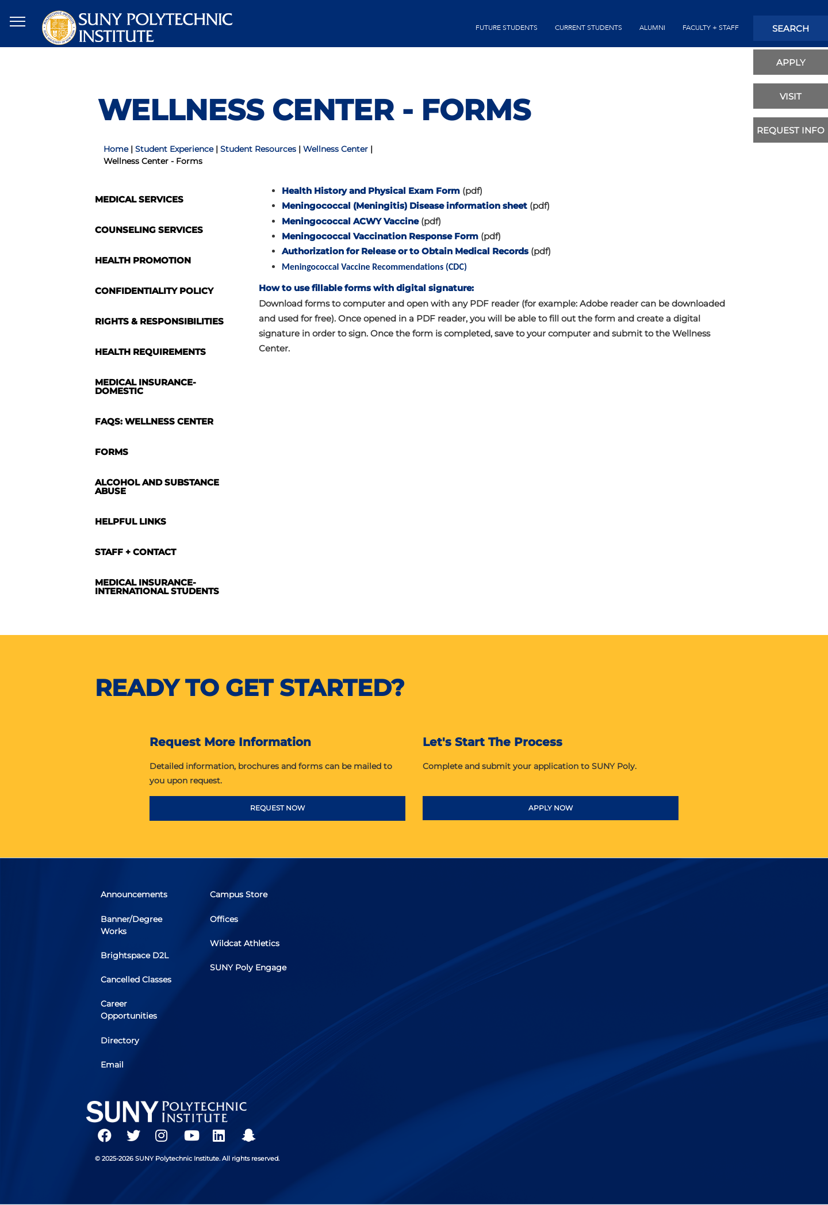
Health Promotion (143, 260)
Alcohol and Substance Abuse (157, 486)
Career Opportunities (131, 1010)
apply (791, 62)
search (790, 28)
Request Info (791, 130)
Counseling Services (149, 229)
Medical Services (139, 199)
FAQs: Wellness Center (154, 421)
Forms (111, 451)
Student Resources (258, 149)
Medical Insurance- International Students (157, 586)
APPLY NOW (550, 808)
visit (791, 96)
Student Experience (174, 149)
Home (115, 149)
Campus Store (241, 902)
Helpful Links (130, 521)
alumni (652, 28)
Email (114, 1060)
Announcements (136, 902)
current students (588, 28)
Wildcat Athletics (247, 947)
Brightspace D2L (137, 959)
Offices (227, 924)
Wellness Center (335, 149)
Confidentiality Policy (154, 290)
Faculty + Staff (711, 28)
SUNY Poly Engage (234, 975)
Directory (122, 1038)
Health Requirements (150, 351)
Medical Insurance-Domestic (145, 386)
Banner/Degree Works (134, 930)
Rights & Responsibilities (159, 321)
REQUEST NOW (277, 808)
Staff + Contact (135, 551)
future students (507, 28)
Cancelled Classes (138, 981)
